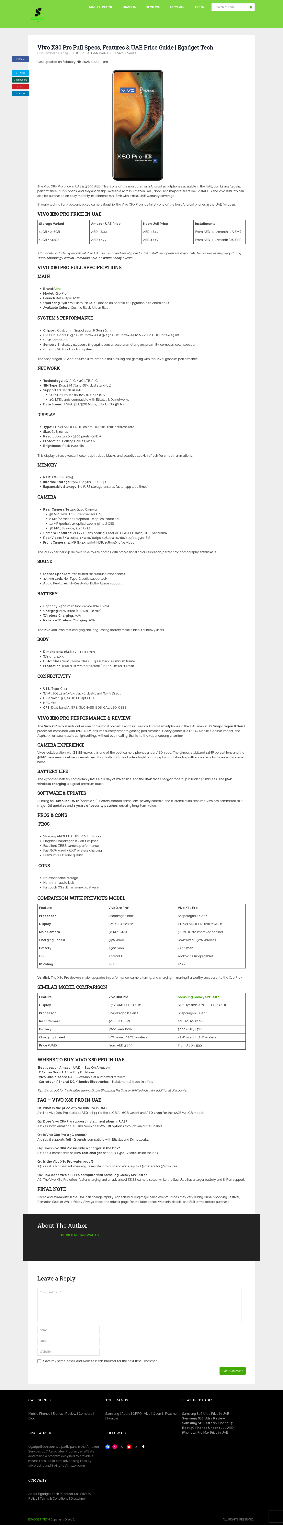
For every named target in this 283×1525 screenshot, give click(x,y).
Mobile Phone (101, 7)
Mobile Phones (39, 1414)
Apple (126, 1414)
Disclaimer (78, 1498)
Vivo (57, 289)
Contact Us (69, 1494)
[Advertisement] (218, 1472)
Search (251, 7)
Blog (199, 7)
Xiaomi (158, 1414)
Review (70, 1414)
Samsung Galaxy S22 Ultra (199, 997)
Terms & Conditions (54, 1498)
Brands (129, 7)
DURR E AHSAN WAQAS (93, 53)
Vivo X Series (126, 53)
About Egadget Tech (43, 1494)
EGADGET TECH (39, 1519)
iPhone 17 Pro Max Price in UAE (205, 1432)
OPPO (137, 1414)
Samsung (112, 1414)
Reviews (153, 7)
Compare (177, 7)
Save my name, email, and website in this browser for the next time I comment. (101, 1361)
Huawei (112, 1418)
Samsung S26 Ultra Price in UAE (205, 1414)
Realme (171, 1414)
